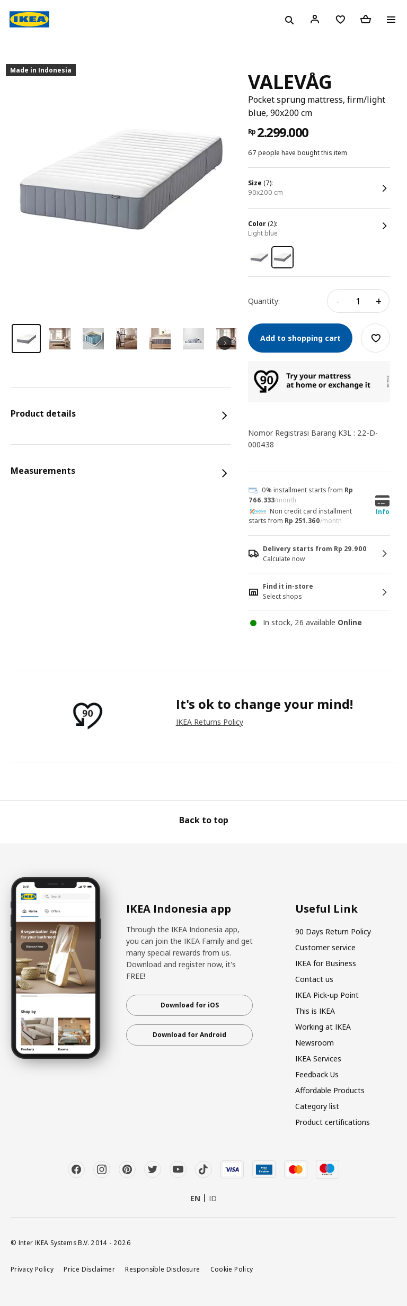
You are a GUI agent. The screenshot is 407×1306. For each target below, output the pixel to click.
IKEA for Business (325, 963)
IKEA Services (318, 1058)
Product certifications (332, 1122)
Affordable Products (330, 1090)
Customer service (325, 947)
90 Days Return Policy (333, 931)
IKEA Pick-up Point (327, 995)
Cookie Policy (231, 1269)
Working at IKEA (323, 1027)
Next (225, 343)
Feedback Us (317, 1074)
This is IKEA (315, 1011)
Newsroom (314, 1043)
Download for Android (189, 1034)
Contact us (314, 979)
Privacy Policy (32, 1269)
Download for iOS (190, 1005)
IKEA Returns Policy (209, 722)
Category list (317, 1106)
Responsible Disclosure (162, 1269)
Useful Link (326, 909)
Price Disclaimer (89, 1269)
